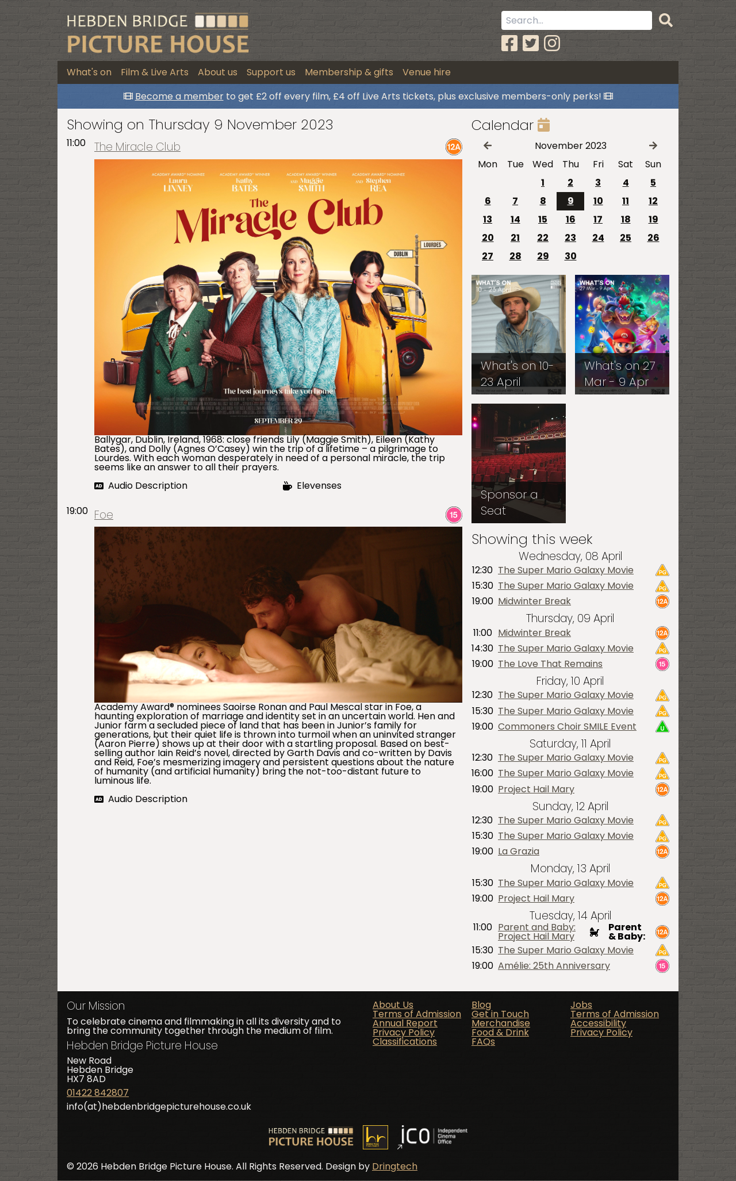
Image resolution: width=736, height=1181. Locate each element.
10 (598, 201)
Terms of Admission (417, 1014)
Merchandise (500, 1023)
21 (515, 237)
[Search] (666, 20)
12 (653, 201)
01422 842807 (98, 1093)
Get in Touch (500, 1014)
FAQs (483, 1041)
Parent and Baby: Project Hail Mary (537, 932)
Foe (103, 515)
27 (487, 256)
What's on (89, 72)
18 (626, 219)
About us (217, 72)
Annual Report (405, 1023)
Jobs (581, 1004)
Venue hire (426, 72)
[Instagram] (552, 43)
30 (571, 256)
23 (570, 237)
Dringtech (394, 1167)
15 (542, 219)
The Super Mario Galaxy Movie (566, 570)
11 (625, 201)
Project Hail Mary (536, 789)
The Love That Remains (550, 664)
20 (488, 237)
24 (598, 237)
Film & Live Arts (155, 72)
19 (653, 219)
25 (625, 237)
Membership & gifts (349, 72)
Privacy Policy (404, 1032)
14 (515, 219)
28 (515, 256)
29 (543, 256)
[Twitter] (531, 43)
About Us (393, 1004)
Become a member (179, 96)
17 (598, 219)
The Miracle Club (137, 147)
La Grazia (518, 852)
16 (571, 219)
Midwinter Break (534, 602)
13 (487, 219)
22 (543, 237)
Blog (481, 1004)
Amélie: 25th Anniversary (554, 966)
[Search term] (576, 20)
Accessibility (598, 1023)
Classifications (405, 1041)
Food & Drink (500, 1032)
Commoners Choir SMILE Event (567, 726)
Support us (271, 72)
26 (653, 237)
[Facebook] (509, 43)
